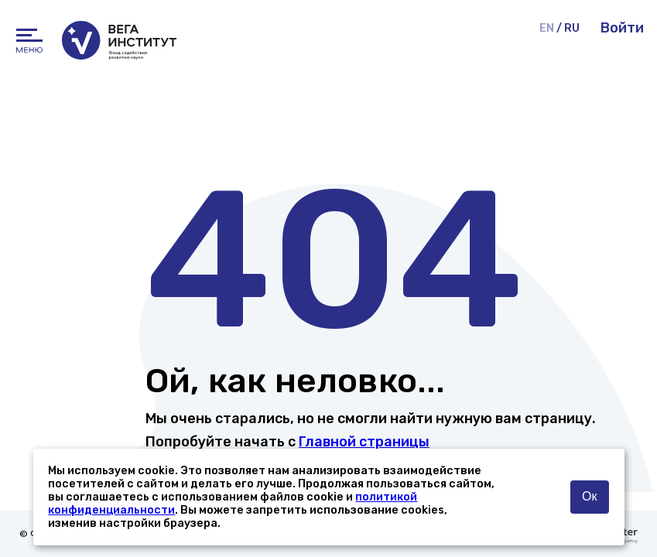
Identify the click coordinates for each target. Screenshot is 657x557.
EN (546, 28)
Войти (622, 27)
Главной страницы (364, 441)
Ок (589, 496)
